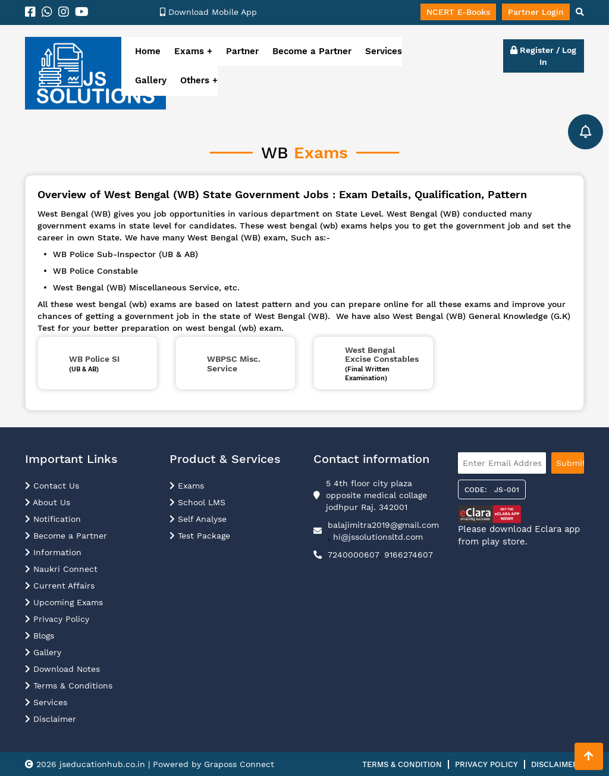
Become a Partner (311, 51)
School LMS (197, 502)
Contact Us (52, 485)
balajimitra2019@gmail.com (383, 525)
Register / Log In (543, 56)
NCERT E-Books (458, 12)
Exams (189, 51)
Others (196, 80)
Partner (242, 51)
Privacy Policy (57, 619)
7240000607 (353, 554)
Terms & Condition (402, 764)
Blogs (39, 635)
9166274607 (408, 554)
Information (53, 552)
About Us (47, 502)
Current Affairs (60, 585)
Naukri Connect (61, 569)
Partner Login (536, 12)
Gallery (151, 80)
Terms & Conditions (68, 685)
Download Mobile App (208, 12)
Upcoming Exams (64, 602)
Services (383, 51)
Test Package (199, 535)
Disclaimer (50, 719)
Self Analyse (198, 519)
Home (148, 51)
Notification (53, 519)
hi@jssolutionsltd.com (378, 537)
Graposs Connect (239, 764)
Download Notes (62, 669)
